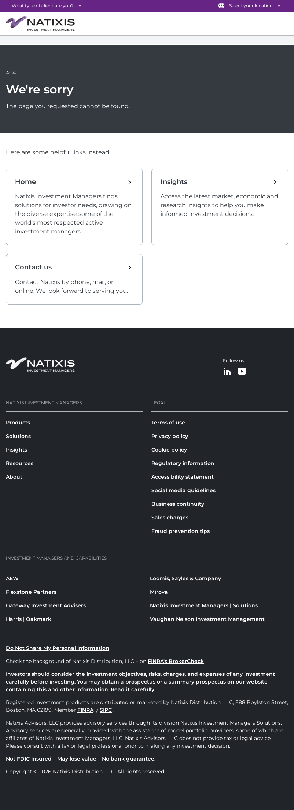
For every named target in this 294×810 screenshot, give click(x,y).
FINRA (85, 710)
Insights (16, 449)
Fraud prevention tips (180, 531)
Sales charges (169, 517)
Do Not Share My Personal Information (57, 648)
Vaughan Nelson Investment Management (207, 619)
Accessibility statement (182, 477)
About (14, 477)
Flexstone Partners (31, 592)
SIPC (106, 710)
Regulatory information (182, 463)
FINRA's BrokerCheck (176, 661)
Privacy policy (169, 436)
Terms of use (168, 422)
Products (18, 422)
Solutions (18, 436)
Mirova (159, 592)
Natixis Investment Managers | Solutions (204, 605)
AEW (12, 578)
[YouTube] (242, 372)
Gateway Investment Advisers (46, 605)
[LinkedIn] (227, 372)
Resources (19, 463)
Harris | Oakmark (28, 619)
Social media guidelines (183, 490)
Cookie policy (169, 449)
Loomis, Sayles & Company (185, 578)
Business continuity (177, 504)
